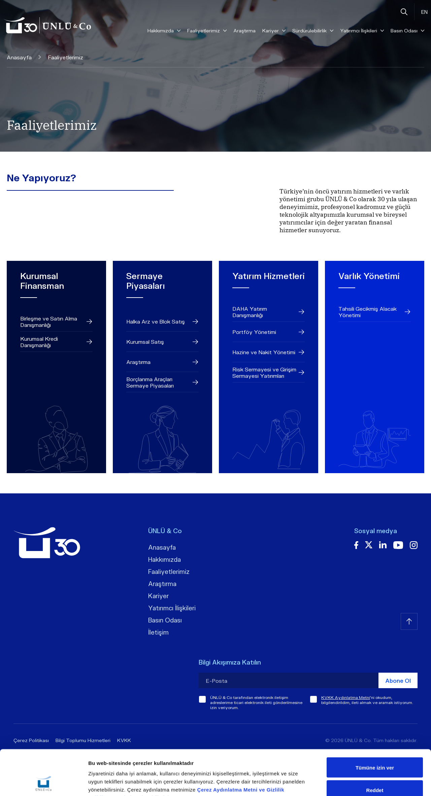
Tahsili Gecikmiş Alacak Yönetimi (374, 311)
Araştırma (244, 30)
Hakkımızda (164, 559)
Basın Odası (165, 620)
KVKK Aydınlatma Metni (345, 697)
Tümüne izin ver (375, 725)
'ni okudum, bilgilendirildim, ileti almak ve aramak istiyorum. (367, 700)
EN (424, 12)
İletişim (158, 632)
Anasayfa (24, 57)
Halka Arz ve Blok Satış (162, 321)
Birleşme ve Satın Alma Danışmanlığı (56, 321)
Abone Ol (398, 680)
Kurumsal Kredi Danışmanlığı (56, 341)
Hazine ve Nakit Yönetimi (268, 352)
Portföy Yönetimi (268, 332)
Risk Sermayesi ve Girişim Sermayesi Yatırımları (268, 372)
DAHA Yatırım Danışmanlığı (268, 311)
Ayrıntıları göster (347, 783)
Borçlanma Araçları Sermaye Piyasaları (162, 382)
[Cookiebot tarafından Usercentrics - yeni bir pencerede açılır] (43, 783)
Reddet (375, 748)
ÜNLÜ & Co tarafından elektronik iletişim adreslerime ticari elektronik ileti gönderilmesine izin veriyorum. (256, 702)
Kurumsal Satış (162, 341)
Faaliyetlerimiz (169, 571)
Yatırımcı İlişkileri (172, 608)
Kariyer (158, 596)
